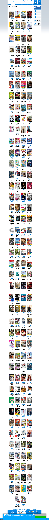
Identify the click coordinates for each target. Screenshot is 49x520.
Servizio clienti (12, 512)
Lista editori (38, 11)
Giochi (38, 16)
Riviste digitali (24, 4)
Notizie (24, 0)
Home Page (12, 7)
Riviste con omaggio (38, 24)
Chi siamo (11, 511)
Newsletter (28, 0)
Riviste (15, 4)
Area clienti (35, 2)
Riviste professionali (19, 4)
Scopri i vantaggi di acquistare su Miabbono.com (36, 512)
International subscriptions (39, 20)
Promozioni (34, 4)
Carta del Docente (38, 4)
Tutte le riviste (10, 4)
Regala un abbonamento (29, 4)
